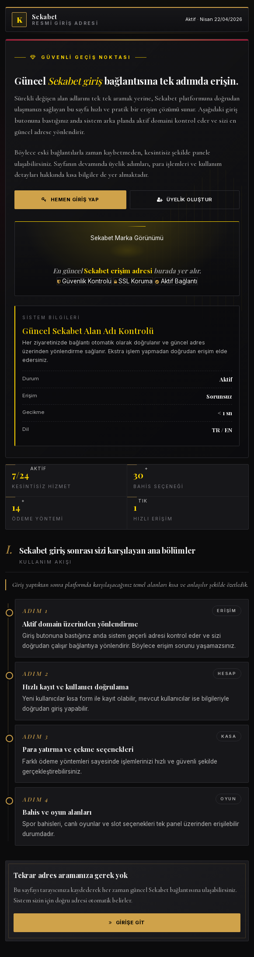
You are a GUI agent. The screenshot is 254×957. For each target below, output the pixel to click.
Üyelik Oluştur (184, 199)
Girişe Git (127, 922)
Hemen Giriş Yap (70, 199)
